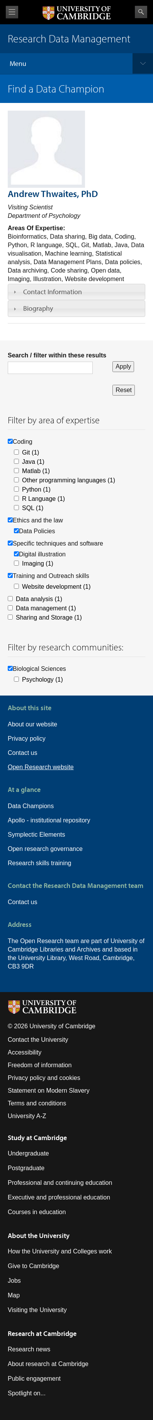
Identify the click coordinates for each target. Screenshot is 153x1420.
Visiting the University (37, 1310)
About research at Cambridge (48, 1364)
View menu (12, 12)
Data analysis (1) (39, 599)
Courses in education (37, 1212)
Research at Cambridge (42, 1333)
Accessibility (24, 1052)
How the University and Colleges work (60, 1251)
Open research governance (45, 849)
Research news (29, 1349)
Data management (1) (46, 608)
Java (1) (33, 461)
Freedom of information (39, 1065)
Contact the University (38, 1039)
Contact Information (52, 291)
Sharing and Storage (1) (49, 617)
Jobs (14, 1280)
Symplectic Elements (36, 834)
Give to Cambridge (33, 1266)
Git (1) (30, 452)
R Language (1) (43, 498)
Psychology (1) (42, 679)
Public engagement (34, 1378)
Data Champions (31, 806)
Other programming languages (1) (68, 480)
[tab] (76, 292)
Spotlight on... (27, 1393)
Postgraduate (26, 1168)
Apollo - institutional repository (49, 820)
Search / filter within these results (57, 355)
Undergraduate (28, 1153)
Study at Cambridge (37, 1137)
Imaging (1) (37, 563)
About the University (39, 1235)
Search (141, 12)
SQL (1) (32, 508)
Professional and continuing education (60, 1182)
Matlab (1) (36, 471)
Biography (38, 308)
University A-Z (27, 1116)
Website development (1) (56, 586)
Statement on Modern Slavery (49, 1090)
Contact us (22, 753)
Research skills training (39, 863)
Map (14, 1295)
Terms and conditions (37, 1103)
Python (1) (36, 489)
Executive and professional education (59, 1197)
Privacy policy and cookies (44, 1078)
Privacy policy (27, 738)
